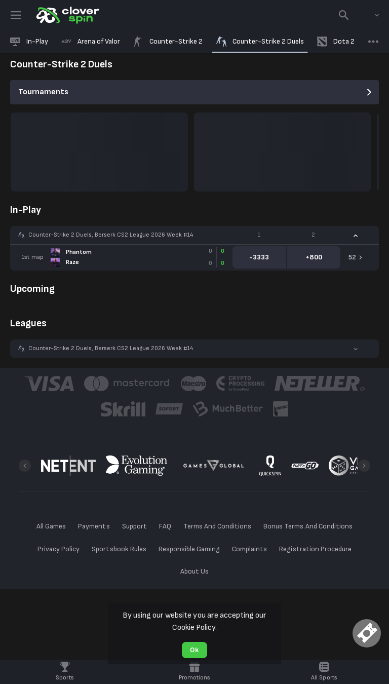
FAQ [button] (165, 526)
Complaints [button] (249, 549)
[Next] (364, 466)
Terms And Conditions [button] (217, 526)
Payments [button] (93, 526)
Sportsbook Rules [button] (119, 549)
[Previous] (25, 466)
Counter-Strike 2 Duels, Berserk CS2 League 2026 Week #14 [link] (110, 235)
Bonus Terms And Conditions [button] (308, 526)
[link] (66, 15)
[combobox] (369, 15)
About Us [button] (194, 571)
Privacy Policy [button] (58, 549)
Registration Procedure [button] (315, 549)
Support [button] (134, 526)
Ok (194, 649)
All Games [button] (51, 526)
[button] (194, 235)
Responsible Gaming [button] (189, 549)
